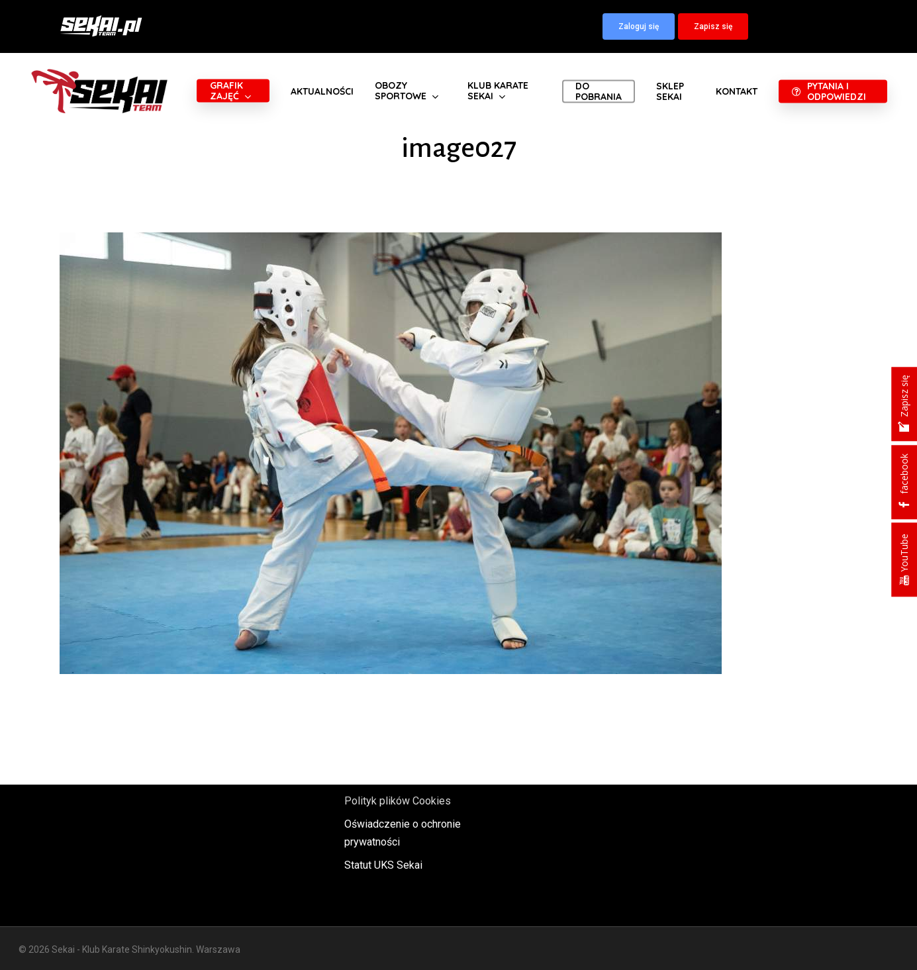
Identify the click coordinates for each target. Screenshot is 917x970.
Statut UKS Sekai (383, 865)
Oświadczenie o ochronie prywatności (402, 833)
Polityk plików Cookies (397, 801)
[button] (639, 26)
